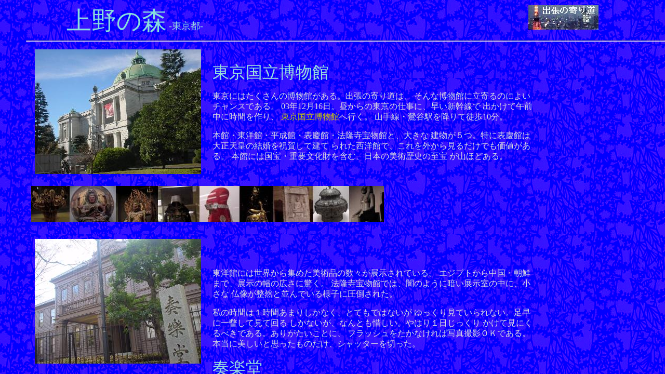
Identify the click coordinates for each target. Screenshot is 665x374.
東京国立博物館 (310, 116)
